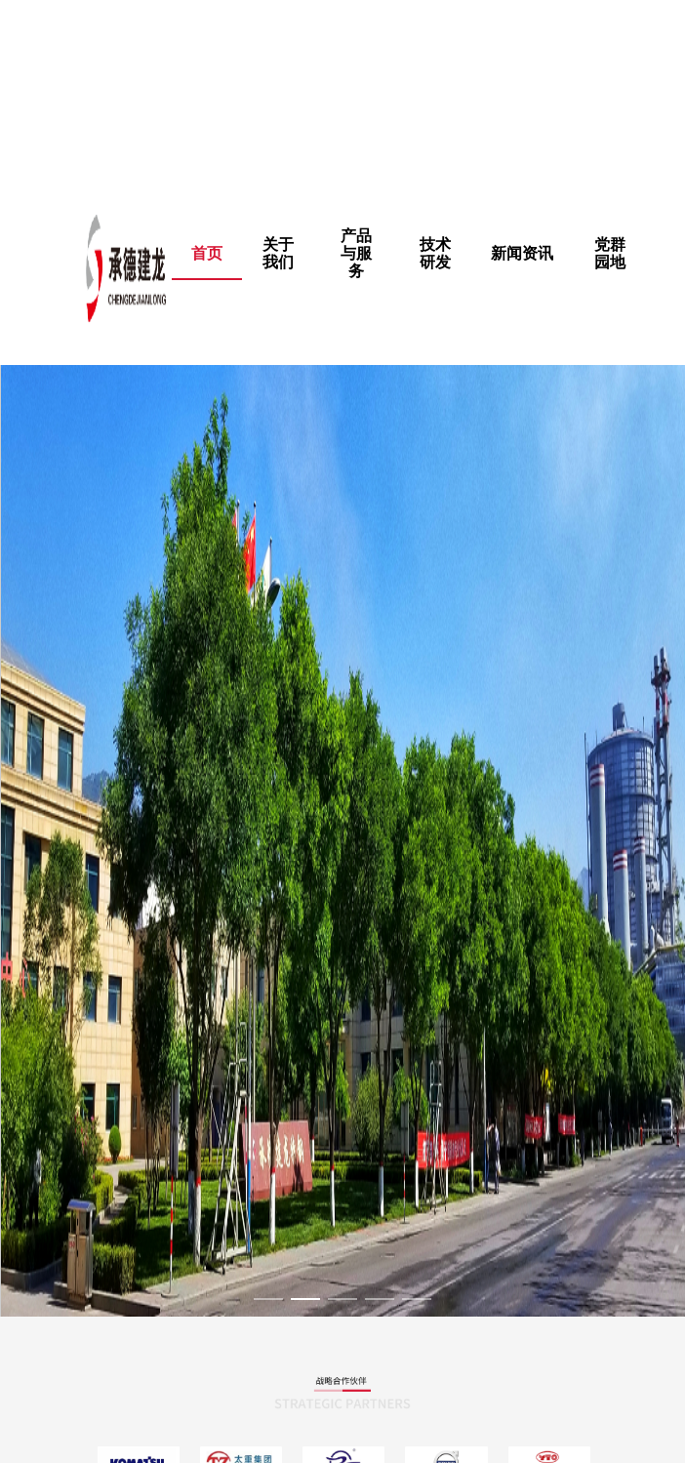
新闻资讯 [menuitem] (522, 253)
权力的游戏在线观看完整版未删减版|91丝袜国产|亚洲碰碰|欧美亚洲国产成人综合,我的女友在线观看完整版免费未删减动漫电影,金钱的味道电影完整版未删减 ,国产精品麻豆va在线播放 (335, 91)
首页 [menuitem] (206, 253)
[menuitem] (278, 253)
